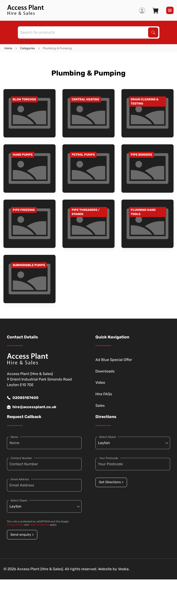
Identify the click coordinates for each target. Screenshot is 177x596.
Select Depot (19, 500)
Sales (100, 405)
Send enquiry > (22, 535)
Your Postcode (108, 458)
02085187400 (22, 398)
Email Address (20, 479)
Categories (27, 48)
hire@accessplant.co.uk (31, 407)
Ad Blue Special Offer (113, 360)
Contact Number (21, 458)
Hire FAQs (103, 394)
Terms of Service (39, 524)
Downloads (105, 371)
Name (14, 437)
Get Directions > (111, 482)
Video (100, 382)
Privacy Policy (15, 524)
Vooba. (124, 569)
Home (8, 48)
